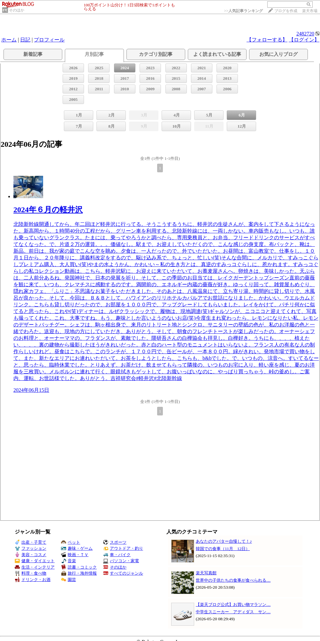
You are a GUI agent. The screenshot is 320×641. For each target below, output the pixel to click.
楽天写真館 (206, 572)
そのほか (16, 10)
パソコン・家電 (121, 560)
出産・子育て (30, 542)
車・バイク (117, 554)
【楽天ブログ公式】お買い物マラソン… (233, 604)
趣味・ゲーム (77, 548)
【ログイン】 (304, 39)
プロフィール (49, 39)
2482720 (305, 33)
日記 (25, 39)
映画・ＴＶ (74, 554)
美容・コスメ (30, 554)
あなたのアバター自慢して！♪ (224, 541)
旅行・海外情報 (79, 573)
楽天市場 (309, 11)
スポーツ (114, 542)
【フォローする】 (267, 39)
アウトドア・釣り (123, 548)
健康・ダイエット (35, 560)
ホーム (9, 39)
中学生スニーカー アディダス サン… (233, 611)
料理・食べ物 (30, 573)
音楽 (68, 560)
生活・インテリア (35, 567)
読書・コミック (79, 567)
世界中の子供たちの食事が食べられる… (233, 580)
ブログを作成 (285, 11)
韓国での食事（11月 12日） (223, 548)
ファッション (30, 548)
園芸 (68, 579)
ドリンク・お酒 (32, 579)
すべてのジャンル (123, 573)
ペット (70, 542)
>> (243, 11)
